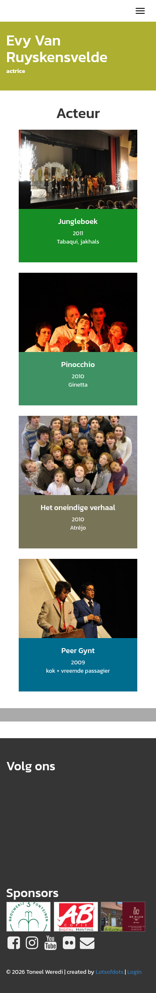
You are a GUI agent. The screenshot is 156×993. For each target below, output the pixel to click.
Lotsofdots (110, 972)
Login (134, 972)
